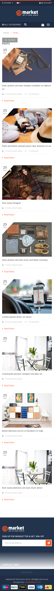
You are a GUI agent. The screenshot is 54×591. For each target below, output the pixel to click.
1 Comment (33, 151)
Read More (8, 100)
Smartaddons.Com (33, 582)
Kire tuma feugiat (11, 202)
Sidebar (10, 40)
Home (6, 33)
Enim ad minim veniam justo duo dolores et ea (26, 145)
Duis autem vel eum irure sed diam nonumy (25, 259)
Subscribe (48, 543)
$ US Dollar (8, 3)
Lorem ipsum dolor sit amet (17, 316)
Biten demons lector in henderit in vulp (22, 430)
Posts (15, 33)
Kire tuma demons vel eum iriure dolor (22, 487)
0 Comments (34, 94)
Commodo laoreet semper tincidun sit (22, 373)
